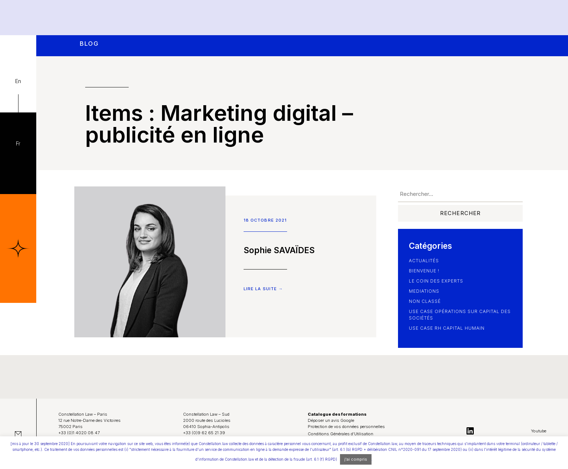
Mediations (424, 291)
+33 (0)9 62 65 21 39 (204, 432)
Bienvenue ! (424, 270)
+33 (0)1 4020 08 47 (79, 432)
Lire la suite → (263, 288)
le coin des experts (436, 281)
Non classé (425, 301)
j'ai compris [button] (355, 459)
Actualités (424, 260)
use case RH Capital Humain (447, 328)
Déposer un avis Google (331, 420)
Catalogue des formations (337, 414)
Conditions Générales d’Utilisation (340, 433)
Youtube (538, 430)
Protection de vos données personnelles (346, 426)
